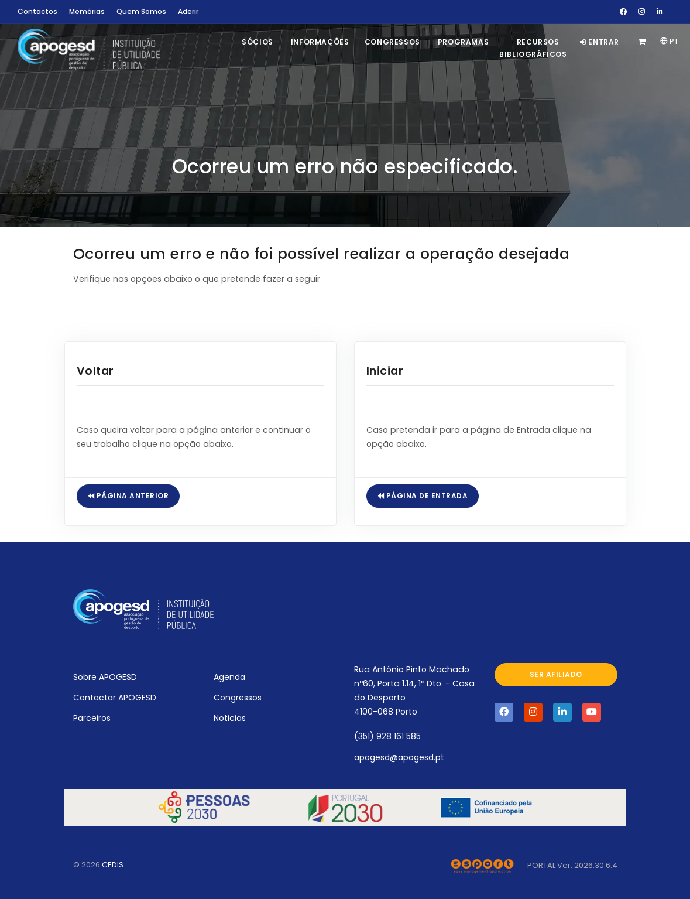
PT (669, 41)
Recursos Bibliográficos (533, 48)
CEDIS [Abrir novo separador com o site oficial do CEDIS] (112, 864)
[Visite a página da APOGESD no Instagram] (533, 712)
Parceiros (92, 718)
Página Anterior (128, 496)
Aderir (188, 11)
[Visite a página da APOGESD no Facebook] (504, 712)
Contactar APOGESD (114, 697)
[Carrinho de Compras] (643, 42)
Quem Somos (141, 11)
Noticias (230, 718)
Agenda (229, 677)
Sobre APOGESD (105, 677)
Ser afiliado (556, 674)
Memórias (87, 11)
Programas (463, 42)
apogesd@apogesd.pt (399, 757)
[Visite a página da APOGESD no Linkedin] (562, 712)
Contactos (37, 11)
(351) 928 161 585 (387, 736)
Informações (320, 42)
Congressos (392, 42)
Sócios (257, 42)
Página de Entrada (422, 496)
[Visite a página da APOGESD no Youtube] (591, 712)
